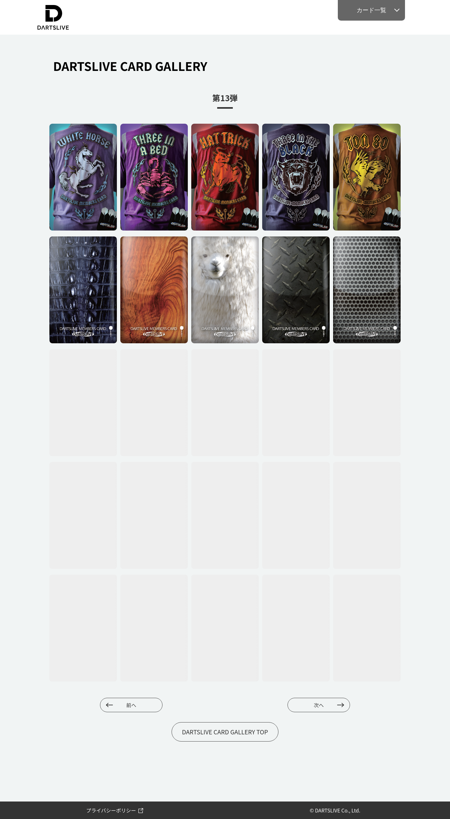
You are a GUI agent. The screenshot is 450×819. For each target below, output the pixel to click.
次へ (319, 705)
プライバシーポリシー (111, 810)
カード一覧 (371, 10)
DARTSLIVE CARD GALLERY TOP (225, 731)
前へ (131, 705)
